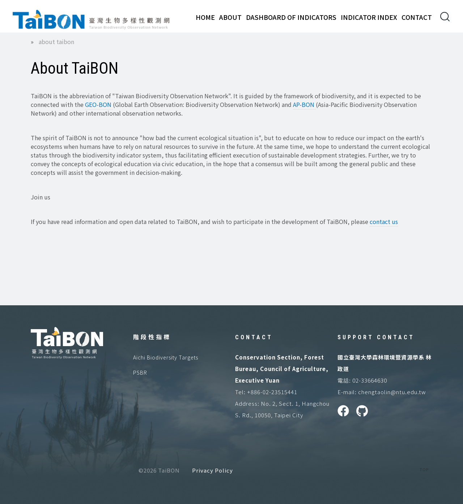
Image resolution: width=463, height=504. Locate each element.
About (230, 17)
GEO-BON (99, 104)
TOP (424, 469)
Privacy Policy (212, 470)
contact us (384, 221)
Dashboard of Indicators (291, 17)
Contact (417, 17)
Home (205, 17)
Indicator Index (369, 17)
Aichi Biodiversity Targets (165, 357)
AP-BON (304, 104)
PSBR (140, 372)
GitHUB (362, 411)
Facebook (343, 411)
